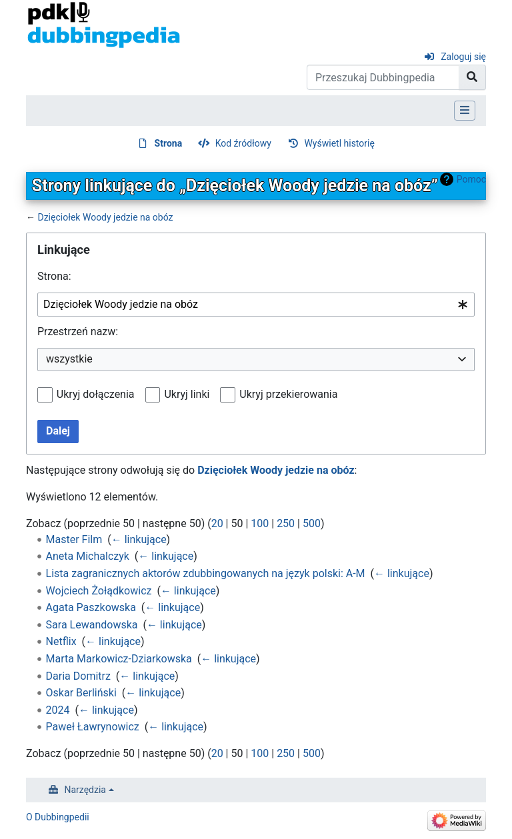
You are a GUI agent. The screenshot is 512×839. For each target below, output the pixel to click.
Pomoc (471, 179)
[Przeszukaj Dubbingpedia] (383, 77)
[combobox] (256, 305)
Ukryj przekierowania (288, 394)
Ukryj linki (186, 394)
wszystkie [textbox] (69, 359)
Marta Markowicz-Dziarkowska (119, 658)
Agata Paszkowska (91, 607)
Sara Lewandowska (92, 624)
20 (217, 523)
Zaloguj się (463, 56)
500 (312, 523)
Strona (169, 143)
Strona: (54, 276)
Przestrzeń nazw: (77, 331)
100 (260, 523)
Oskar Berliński (81, 692)
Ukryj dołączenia (96, 394)
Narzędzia (85, 789)
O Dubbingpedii (57, 817)
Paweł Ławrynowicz (92, 726)
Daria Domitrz (78, 676)
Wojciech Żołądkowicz (99, 590)
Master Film (74, 539)
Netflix (61, 641)
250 (286, 523)
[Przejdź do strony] (472, 77)
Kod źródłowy (243, 143)
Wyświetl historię (339, 143)
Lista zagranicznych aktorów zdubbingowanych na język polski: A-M (205, 573)
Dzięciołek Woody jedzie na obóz (105, 217)
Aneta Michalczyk (87, 556)
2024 (58, 710)
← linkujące (139, 539)
